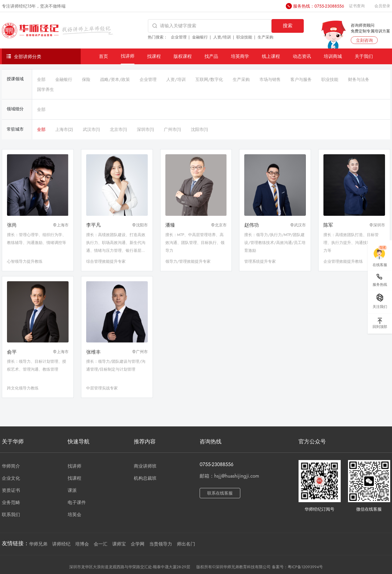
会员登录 (382, 6)
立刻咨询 (364, 40)
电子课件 (77, 502)
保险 (86, 79)
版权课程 (183, 56)
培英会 (74, 514)
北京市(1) (118, 129)
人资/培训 (222, 37)
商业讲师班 (145, 466)
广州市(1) (172, 129)
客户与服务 (301, 79)
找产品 (211, 56)
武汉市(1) (91, 129)
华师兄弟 (38, 544)
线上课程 (271, 56)
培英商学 (240, 56)
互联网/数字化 (209, 79)
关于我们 (364, 56)
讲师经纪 (61, 544)
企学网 (137, 544)
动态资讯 (302, 56)
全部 (41, 79)
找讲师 (127, 55)
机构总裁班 (145, 478)
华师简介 (11, 466)
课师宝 (119, 544)
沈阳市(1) (199, 129)
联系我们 (11, 514)
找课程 (154, 56)
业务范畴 (11, 502)
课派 (72, 490)
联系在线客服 (220, 493)
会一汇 (100, 544)
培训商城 (333, 56)
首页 (103, 56)
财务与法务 (358, 79)
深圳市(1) (145, 129)
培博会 (82, 544)
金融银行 (200, 37)
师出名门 (186, 544)
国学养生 (45, 89)
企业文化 (11, 478)
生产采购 (265, 37)
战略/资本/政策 (115, 79)
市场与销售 (270, 79)
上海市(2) (64, 129)
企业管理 (179, 37)
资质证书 (11, 490)
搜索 (287, 25)
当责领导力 (160, 544)
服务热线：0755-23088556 (318, 6)
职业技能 (244, 37)
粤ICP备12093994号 (305, 567)
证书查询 (357, 6)
